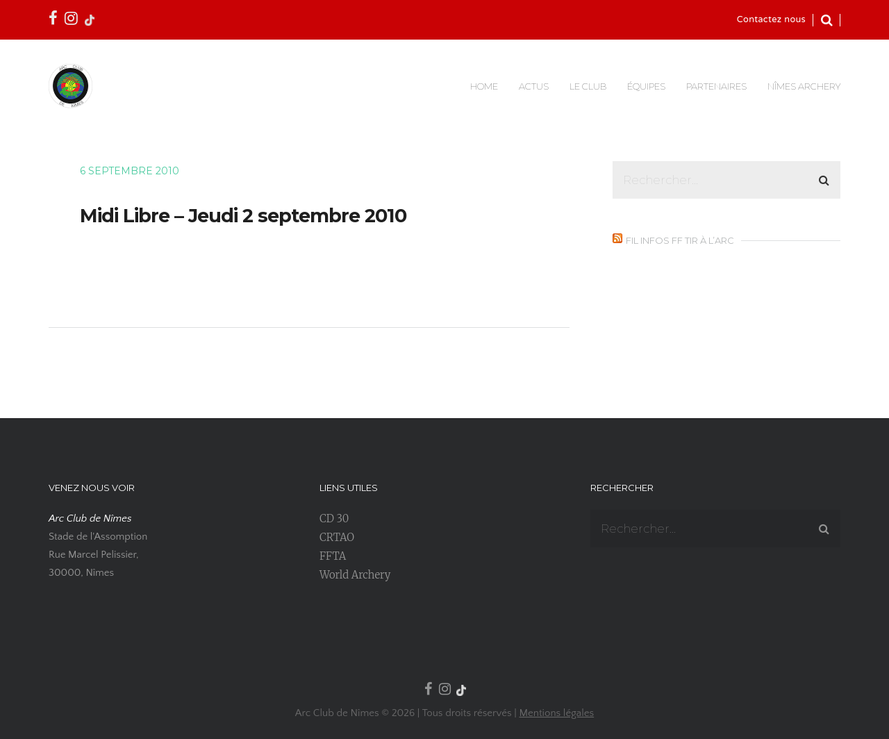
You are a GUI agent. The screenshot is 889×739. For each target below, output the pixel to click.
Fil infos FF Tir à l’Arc (680, 240)
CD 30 (334, 518)
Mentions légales (556, 713)
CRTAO (336, 537)
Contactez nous (771, 20)
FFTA (332, 556)
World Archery (354, 574)
